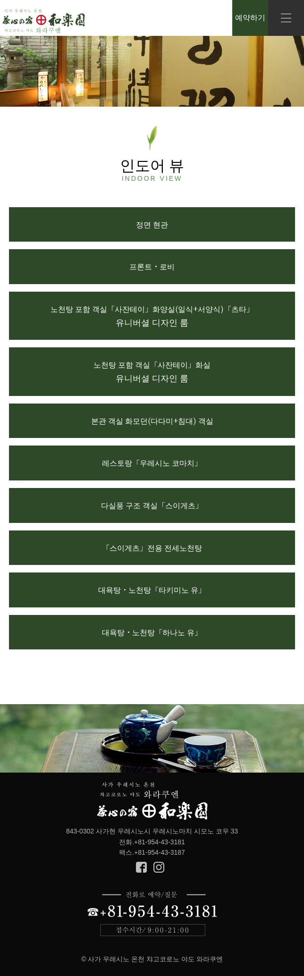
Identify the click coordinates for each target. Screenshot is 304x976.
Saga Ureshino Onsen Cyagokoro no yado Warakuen (43, 21)
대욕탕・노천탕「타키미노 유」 (152, 589)
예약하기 (250, 18)
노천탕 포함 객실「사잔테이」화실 (152, 371)
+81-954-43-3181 (159, 842)
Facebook (141, 867)
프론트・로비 (152, 266)
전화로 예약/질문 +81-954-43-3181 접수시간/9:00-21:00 (152, 913)
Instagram (159, 867)
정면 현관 (152, 224)
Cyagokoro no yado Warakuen (152, 802)
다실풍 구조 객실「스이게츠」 (152, 505)
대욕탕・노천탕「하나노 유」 (152, 632)
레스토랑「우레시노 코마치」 (152, 462)
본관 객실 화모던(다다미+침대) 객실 (152, 420)
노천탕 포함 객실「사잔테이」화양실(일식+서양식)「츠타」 (152, 315)
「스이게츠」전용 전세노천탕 (152, 547)
